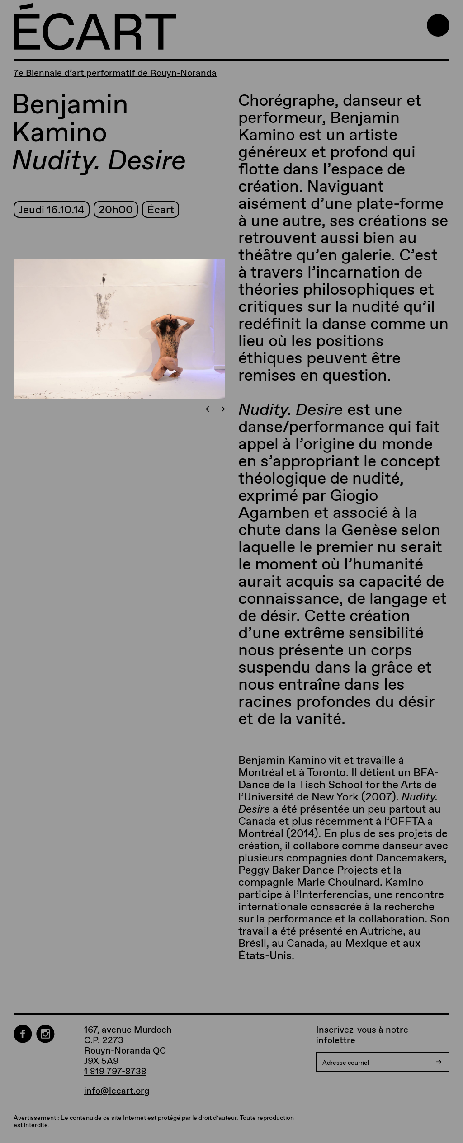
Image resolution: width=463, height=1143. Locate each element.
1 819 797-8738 (115, 1071)
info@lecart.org (117, 1091)
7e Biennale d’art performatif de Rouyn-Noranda (115, 73)
